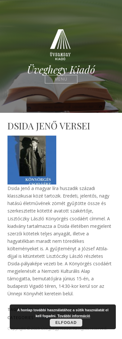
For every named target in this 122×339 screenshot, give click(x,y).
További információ (73, 316)
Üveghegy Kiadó (61, 69)
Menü (61, 79)
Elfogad (66, 322)
